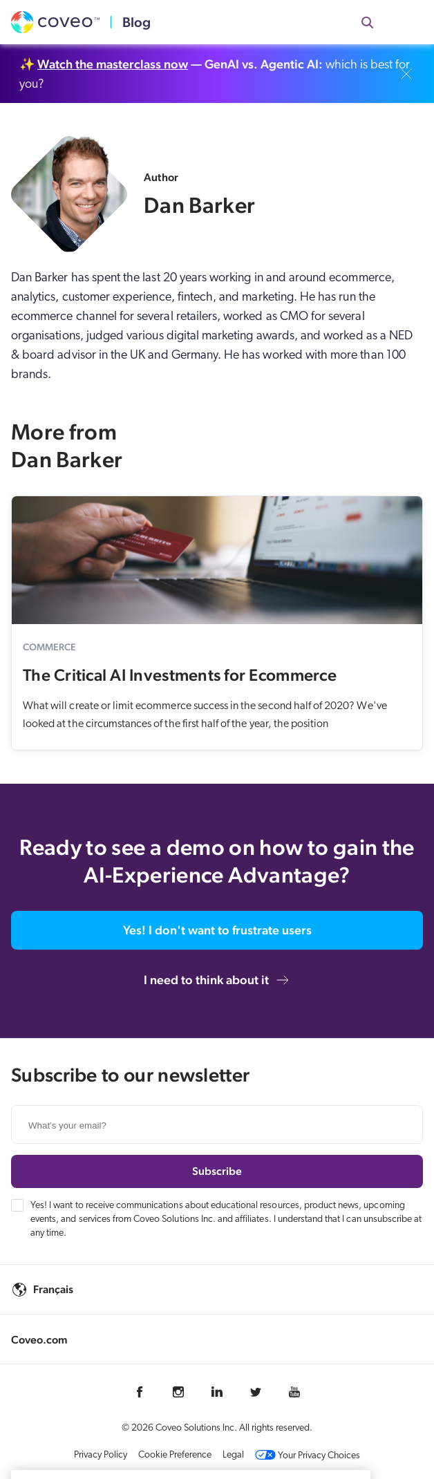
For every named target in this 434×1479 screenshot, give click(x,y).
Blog (136, 22)
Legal (233, 1455)
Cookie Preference (174, 1455)
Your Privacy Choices (307, 1455)
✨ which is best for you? (214, 74)
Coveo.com (39, 1339)
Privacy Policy (100, 1455)
